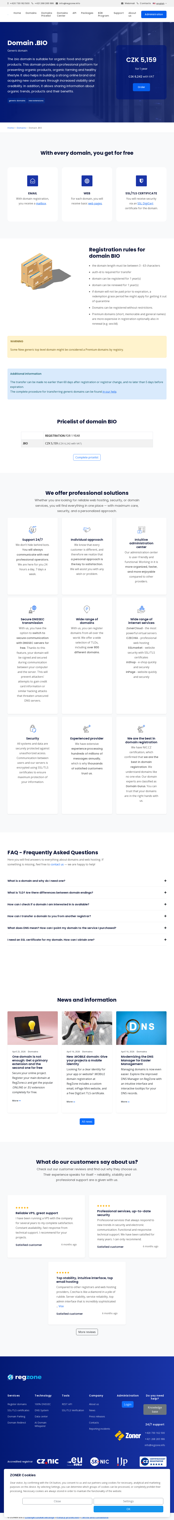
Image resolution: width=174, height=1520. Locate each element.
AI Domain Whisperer (40, 1424)
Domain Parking (16, 1416)
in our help (109, 391)
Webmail (128, 3)
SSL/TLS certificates (18, 1410)
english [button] (158, 3)
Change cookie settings (39, 1517)
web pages (95, 203)
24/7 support (154, 1424)
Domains (31, 13)
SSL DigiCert (145, 203)
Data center (41, 1416)
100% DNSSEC (43, 1404)
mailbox (41, 203)
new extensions (36, 100)
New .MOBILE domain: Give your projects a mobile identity (87, 1060)
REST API (67, 1404)
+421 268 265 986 (43, 3)
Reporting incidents (99, 1428)
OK (151, 1509)
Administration (154, 14)
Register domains (17, 1404)
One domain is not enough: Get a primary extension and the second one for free (30, 1062)
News (92, 1410)
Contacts (144, 3)
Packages (87, 13)
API (74, 13)
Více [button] (60, 1306)
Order (141, 87)
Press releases (97, 1416)
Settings (125, 1509)
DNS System (42, 1410)
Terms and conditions (94, 1517)
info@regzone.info (68, 3)
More (16, 1100)
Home (17, 13)
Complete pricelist (86, 457)
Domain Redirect (16, 1422)
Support (119, 13)
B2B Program (103, 14)
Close (99, 1509)
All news (87, 1121)
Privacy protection (67, 1517)
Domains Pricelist (46, 14)
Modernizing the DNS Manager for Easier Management (137, 1060)
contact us (57, 864)
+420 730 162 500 (18, 3)
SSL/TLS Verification (73, 1410)
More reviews (87, 1332)
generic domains (17, 100)
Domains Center (62, 14)
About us (132, 14)
